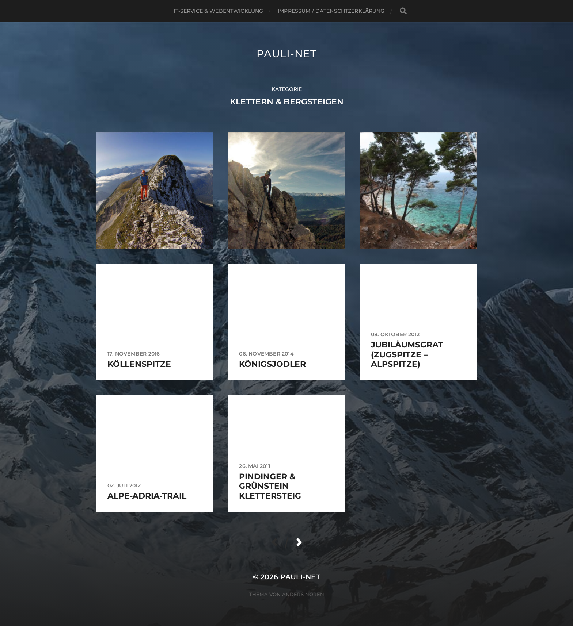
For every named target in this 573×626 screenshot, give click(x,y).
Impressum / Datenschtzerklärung (331, 11)
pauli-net (286, 53)
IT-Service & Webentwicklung (218, 11)
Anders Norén (303, 594)
